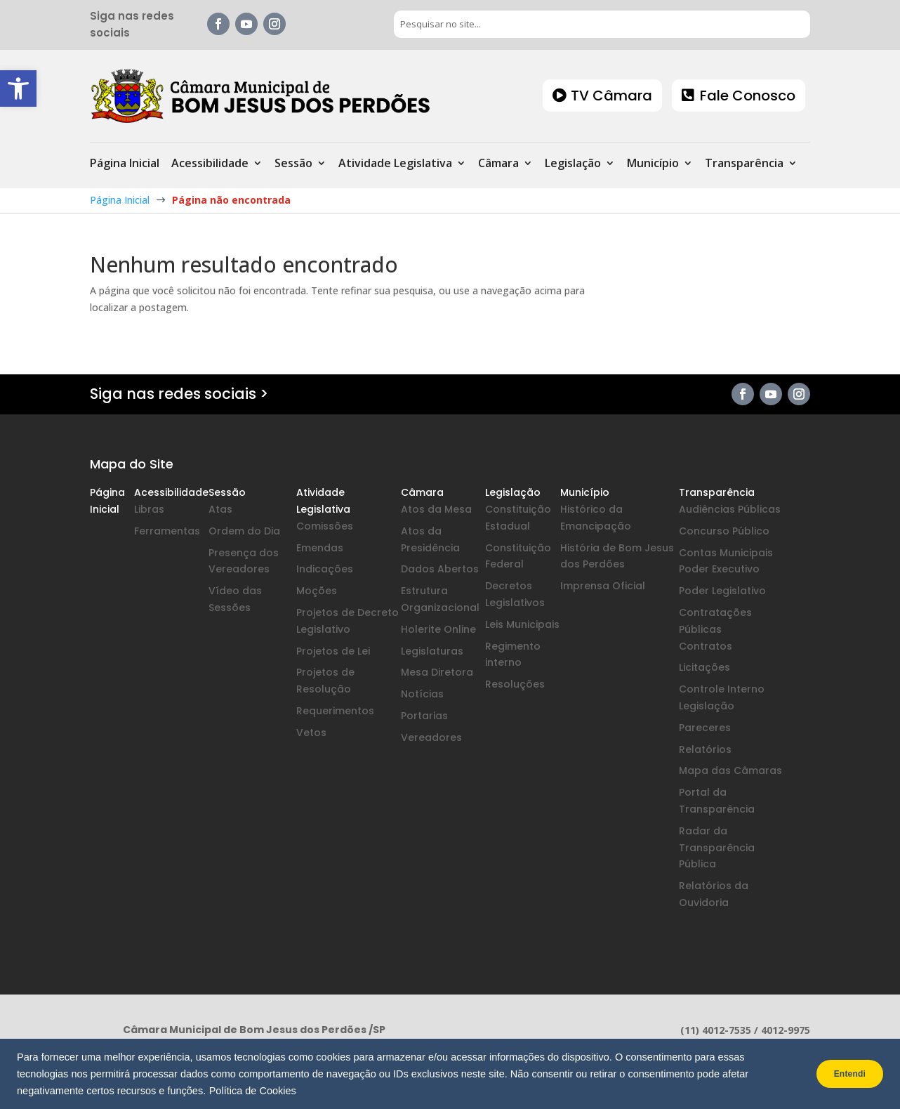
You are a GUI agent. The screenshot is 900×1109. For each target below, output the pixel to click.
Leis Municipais (522, 624)
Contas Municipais (726, 553)
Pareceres (705, 728)
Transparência (744, 164)
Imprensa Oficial (602, 586)
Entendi (843, 1074)
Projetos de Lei (333, 651)
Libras (149, 509)
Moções (316, 591)
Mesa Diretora (437, 672)
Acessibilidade (210, 164)
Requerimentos (335, 711)
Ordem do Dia (244, 531)
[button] (18, 88)
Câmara (498, 164)
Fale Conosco (747, 95)
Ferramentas (167, 531)
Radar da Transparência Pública (717, 848)
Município (653, 164)
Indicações (324, 569)
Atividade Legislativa (395, 164)
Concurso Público (724, 531)
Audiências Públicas (730, 509)
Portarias (424, 716)
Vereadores (431, 737)
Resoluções (515, 684)
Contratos (705, 646)
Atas (220, 509)
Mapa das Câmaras (730, 770)
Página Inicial (124, 164)
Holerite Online (438, 629)
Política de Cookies (252, 1090)
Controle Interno (722, 689)
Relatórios (705, 749)
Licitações (704, 667)
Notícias (422, 694)
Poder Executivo (719, 569)
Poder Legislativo (722, 591)
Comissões (324, 526)
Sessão (293, 164)
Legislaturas (432, 651)
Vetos (311, 733)
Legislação (573, 164)
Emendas (319, 548)
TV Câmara (611, 95)
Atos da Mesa (436, 509)
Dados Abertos (440, 569)
